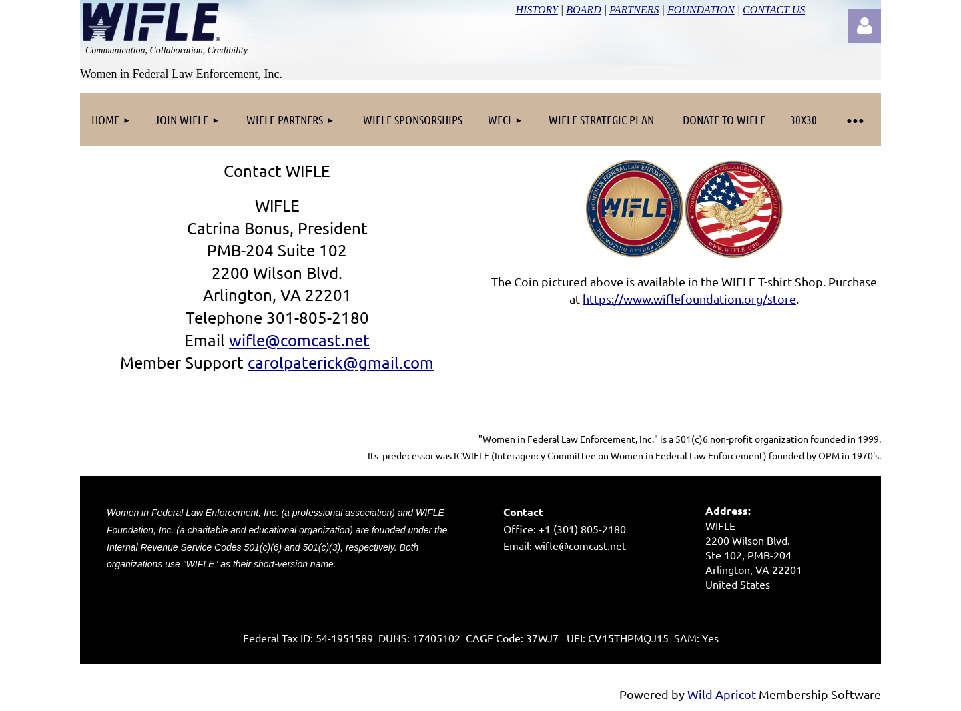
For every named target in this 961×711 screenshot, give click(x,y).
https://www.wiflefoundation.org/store (689, 299)
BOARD (583, 9)
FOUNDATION (701, 9)
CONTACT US (774, 9)
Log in (864, 26)
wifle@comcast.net (580, 545)
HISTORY (536, 9)
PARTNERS (634, 9)
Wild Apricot (721, 694)
